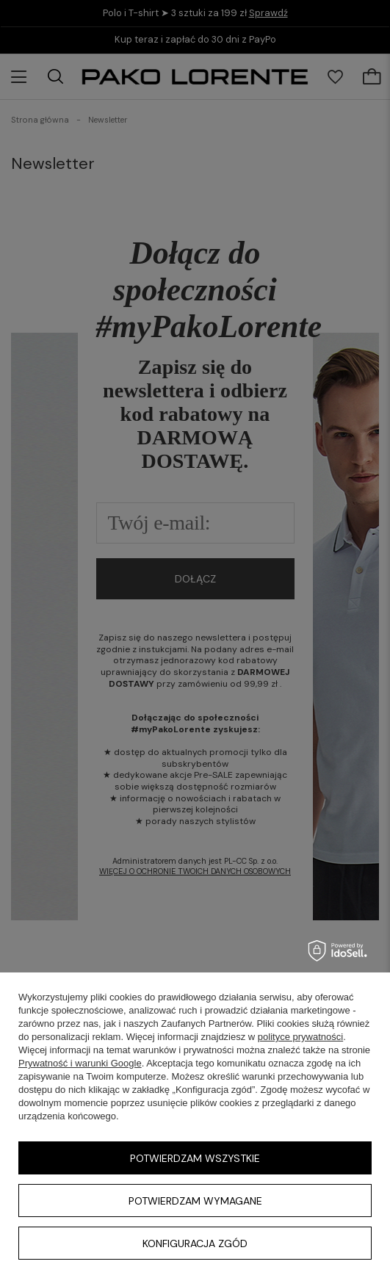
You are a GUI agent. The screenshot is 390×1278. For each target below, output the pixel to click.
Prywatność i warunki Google (80, 1063)
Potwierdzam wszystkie (195, 1158)
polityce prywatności (300, 1036)
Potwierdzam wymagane (195, 1200)
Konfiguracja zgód (195, 1243)
